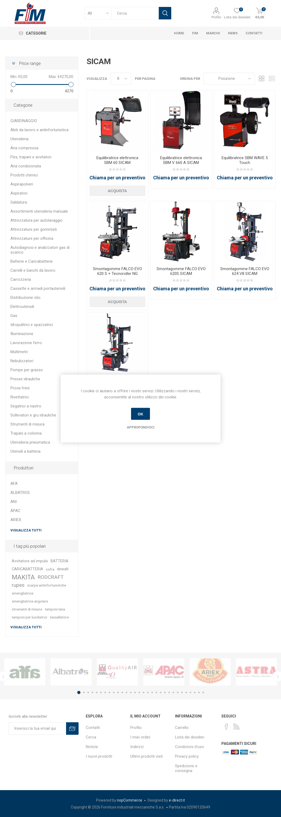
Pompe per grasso (26, 370)
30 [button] (203, 692)
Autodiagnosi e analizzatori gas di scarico (40, 250)
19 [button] (156, 692)
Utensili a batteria (25, 451)
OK (140, 414)
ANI (13, 501)
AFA (14, 483)
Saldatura (18, 202)
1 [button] (78, 692)
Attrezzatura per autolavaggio (36, 220)
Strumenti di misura (27, 424)
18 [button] (152, 692)
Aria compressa (24, 148)
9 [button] (114, 692)
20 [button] (160, 692)
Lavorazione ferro (26, 342)
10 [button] (118, 692)
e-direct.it (177, 800)
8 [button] (109, 692)
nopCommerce (129, 800)
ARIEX (15, 519)
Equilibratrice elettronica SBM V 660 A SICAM (181, 160)
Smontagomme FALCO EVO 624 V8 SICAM (244, 271)
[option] (25, 672)
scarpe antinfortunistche (46, 585)
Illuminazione (21, 333)
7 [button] (105, 692)
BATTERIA (59, 561)
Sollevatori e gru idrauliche (33, 415)
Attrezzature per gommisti (33, 229)
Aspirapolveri (21, 184)
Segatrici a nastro (25, 406)
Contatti (93, 727)
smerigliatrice (22, 593)
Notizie (92, 746)
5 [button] (96, 692)
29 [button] (199, 692)
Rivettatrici (19, 397)
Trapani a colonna (26, 433)
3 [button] (88, 692)
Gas (13, 315)
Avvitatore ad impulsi (30, 561)
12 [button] (126, 692)
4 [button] (92, 692)
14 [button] (135, 692)
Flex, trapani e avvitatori (30, 157)
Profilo (216, 17)
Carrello (182, 727)
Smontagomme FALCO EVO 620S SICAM (181, 271)
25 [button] (182, 692)
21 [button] (165, 692)
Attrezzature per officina (31, 238)
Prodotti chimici (24, 175)
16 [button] (143, 692)
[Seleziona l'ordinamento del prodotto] (229, 79)
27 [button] (190, 692)
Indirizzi (137, 746)
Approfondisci (140, 427)
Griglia (262, 79)
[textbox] (135, 13)
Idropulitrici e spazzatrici (31, 324)
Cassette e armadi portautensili (37, 288)
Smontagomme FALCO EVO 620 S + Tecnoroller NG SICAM (117, 273)
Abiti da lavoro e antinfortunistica (39, 129)
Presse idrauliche (25, 379)
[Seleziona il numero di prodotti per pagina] (121, 79)
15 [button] (139, 692)
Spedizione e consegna (186, 768)
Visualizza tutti (26, 530)
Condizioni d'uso (189, 746)
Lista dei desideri (189, 737)
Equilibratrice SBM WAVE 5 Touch (245, 160)
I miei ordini (140, 737)
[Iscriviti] (37, 728)
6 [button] (101, 692)
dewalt (62, 569)
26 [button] (186, 692)
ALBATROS (20, 492)
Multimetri (19, 351)
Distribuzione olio (25, 297)
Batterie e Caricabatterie (31, 261)
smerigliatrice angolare (30, 601)
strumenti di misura (27, 609)
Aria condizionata (25, 166)
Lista (272, 79)
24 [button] (177, 692)
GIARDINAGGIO (23, 120)
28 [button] (195, 692)
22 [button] (169, 692)
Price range (30, 63)
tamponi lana (55, 609)
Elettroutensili (22, 306)
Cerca (91, 737)
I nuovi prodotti (99, 756)
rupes (18, 585)
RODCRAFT (51, 577)
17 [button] (148, 692)
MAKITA (23, 577)
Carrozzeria (20, 279)
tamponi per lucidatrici (29, 617)
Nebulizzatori (21, 360)
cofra (50, 569)
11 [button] (122, 692)
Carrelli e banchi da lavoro (32, 270)
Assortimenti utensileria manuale (39, 211)
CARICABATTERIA (27, 569)
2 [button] (84, 692)
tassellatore (59, 617)
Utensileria (19, 139)
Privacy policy (187, 756)
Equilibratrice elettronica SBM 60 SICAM (117, 160)
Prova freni (20, 388)
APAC (15, 510)
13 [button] (131, 692)
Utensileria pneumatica (30, 442)
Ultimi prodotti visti (146, 756)
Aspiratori (18, 193)
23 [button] (173, 692)
